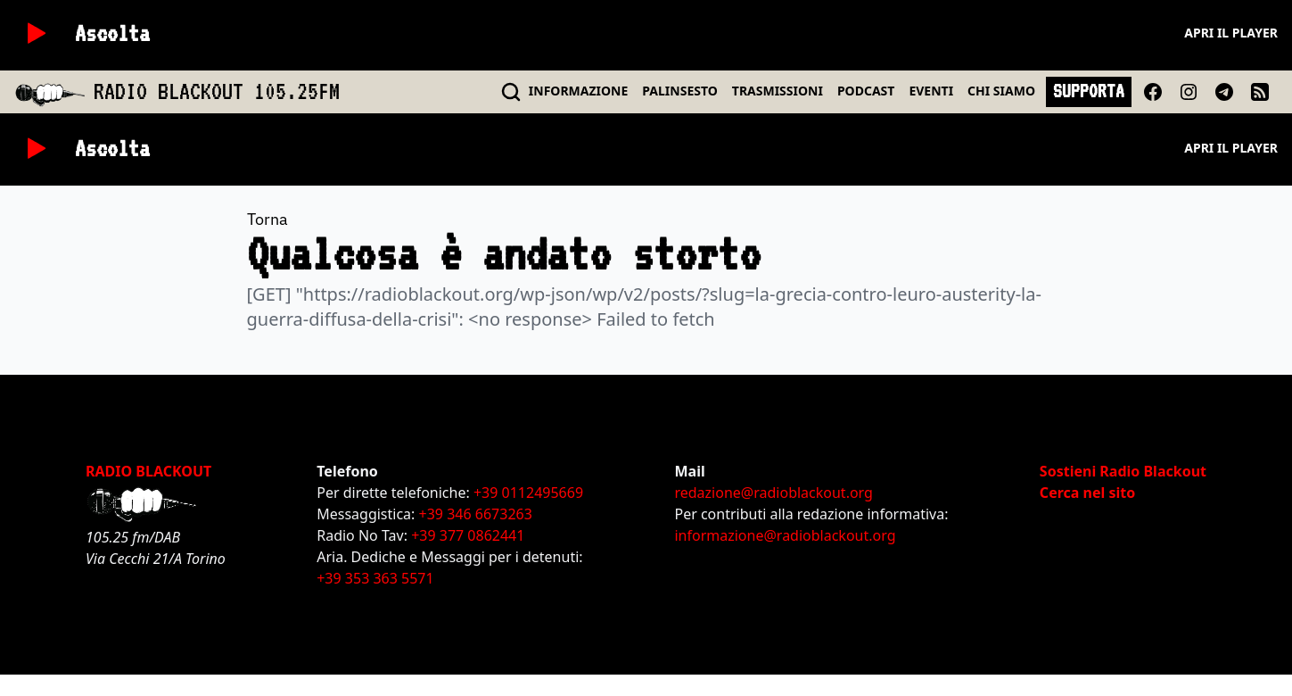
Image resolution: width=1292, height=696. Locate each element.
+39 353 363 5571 (375, 578)
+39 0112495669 (528, 492)
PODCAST (865, 90)
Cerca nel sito (1087, 492)
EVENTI (931, 90)
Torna (267, 219)
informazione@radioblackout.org (784, 535)
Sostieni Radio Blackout (1123, 471)
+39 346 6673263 (475, 514)
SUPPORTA (1088, 91)
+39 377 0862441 (467, 535)
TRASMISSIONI (777, 90)
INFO (579, 90)
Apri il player (1231, 32)
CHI (1001, 90)
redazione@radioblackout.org (773, 492)
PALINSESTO (679, 90)
